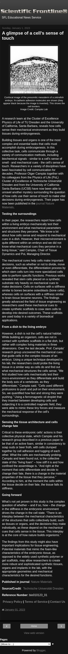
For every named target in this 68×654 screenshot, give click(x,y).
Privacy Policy (12, 601)
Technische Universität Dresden (43, 588)
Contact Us (57, 601)
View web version (34, 633)
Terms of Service (36, 601)
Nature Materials (41, 581)
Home (34, 626)
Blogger (40, 650)
